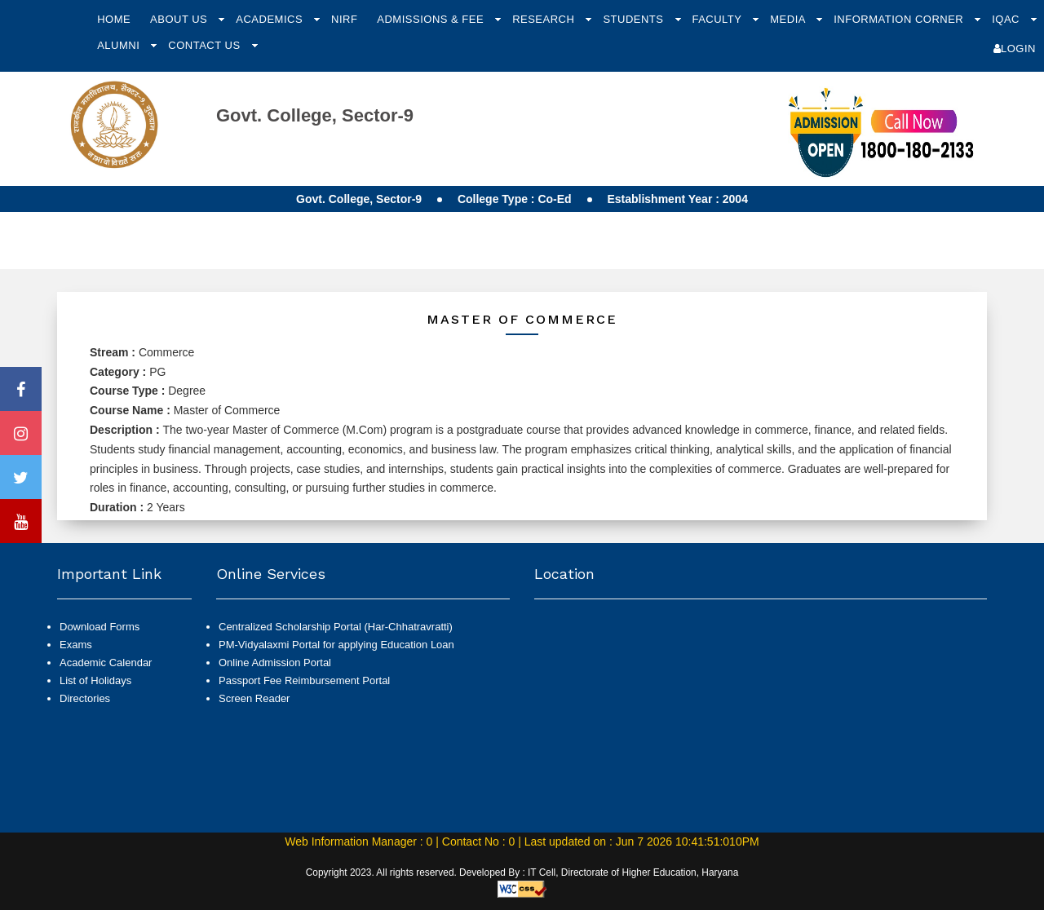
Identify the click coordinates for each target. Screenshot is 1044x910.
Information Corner (900, 19)
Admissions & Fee (432, 19)
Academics (271, 19)
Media (789, 19)
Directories (85, 698)
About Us (180, 19)
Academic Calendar (106, 662)
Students (634, 19)
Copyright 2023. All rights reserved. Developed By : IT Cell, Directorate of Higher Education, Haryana (522, 872)
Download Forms (99, 627)
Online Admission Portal (275, 662)
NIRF (344, 19)
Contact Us (205, 45)
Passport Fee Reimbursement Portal (304, 680)
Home (113, 19)
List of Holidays (95, 680)
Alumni (120, 45)
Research (544, 19)
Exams (76, 644)
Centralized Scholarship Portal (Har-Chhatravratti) (336, 627)
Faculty (718, 19)
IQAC (1007, 19)
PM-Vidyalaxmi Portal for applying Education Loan (336, 644)
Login (1014, 48)
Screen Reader (254, 698)
